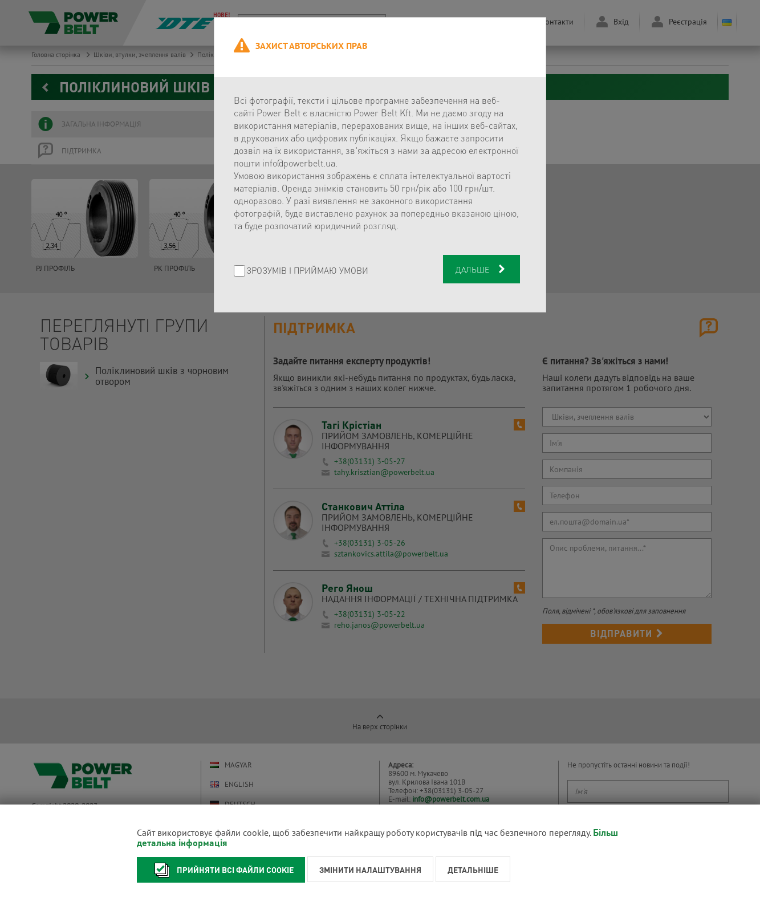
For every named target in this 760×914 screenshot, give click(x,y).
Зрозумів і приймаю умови (307, 271)
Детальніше (473, 869)
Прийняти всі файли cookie (221, 870)
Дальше (481, 269)
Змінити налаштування (370, 869)
